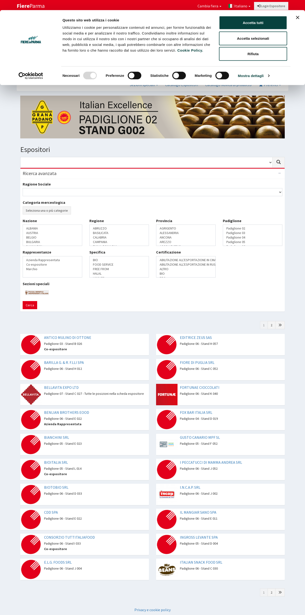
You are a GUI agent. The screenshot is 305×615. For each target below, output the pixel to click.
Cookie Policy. (190, 40)
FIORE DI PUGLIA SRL (197, 362)
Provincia (164, 220)
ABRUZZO (119, 228)
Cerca (30, 305)
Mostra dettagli (251, 65)
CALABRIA (119, 237)
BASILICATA (119, 233)
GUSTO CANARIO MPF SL (200, 437)
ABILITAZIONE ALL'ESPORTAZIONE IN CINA (186, 260)
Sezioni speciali (36, 283)
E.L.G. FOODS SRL (58, 562)
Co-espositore (52, 264)
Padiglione (232, 220)
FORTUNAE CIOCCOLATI (199, 387)
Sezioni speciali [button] (144, 84)
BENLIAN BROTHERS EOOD (66, 412)
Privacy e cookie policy (152, 609)
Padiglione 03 (252, 233)
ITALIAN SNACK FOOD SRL (201, 562)
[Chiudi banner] (297, 7)
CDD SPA (51, 512)
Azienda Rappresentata (52, 260)
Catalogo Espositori (181, 84)
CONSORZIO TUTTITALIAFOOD (69, 537)
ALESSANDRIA (186, 233)
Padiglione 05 (252, 242)
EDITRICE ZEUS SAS (196, 337)
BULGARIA (52, 242)
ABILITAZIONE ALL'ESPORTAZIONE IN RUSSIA (186, 264)
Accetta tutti (253, 12)
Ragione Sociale (37, 184)
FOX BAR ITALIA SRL (196, 412)
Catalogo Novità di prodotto (228, 84)
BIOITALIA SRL (56, 462)
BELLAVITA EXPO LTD (61, 387)
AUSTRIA (52, 233)
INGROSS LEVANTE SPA (199, 537)
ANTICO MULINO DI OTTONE (67, 337)
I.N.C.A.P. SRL (190, 487)
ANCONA (186, 237)
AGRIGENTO (186, 228)
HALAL (119, 273)
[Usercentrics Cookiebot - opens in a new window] (31, 65)
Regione (96, 220)
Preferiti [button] (270, 84)
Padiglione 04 (252, 237)
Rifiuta (253, 44)
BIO (119, 260)
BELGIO (52, 237)
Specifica (97, 252)
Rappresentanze (37, 252)
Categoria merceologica (44, 202)
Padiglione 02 (252, 228)
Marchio (52, 269)
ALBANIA (52, 228)
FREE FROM (119, 269)
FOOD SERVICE (119, 264)
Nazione (30, 220)
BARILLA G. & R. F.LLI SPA (64, 362)
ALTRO (186, 269)
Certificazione (168, 252)
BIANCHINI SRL (56, 437)
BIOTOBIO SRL (56, 487)
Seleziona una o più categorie (47, 210)
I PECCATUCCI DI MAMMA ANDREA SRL (211, 462)
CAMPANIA (119, 242)
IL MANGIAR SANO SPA (198, 512)
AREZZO (186, 242)
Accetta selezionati (253, 28)
